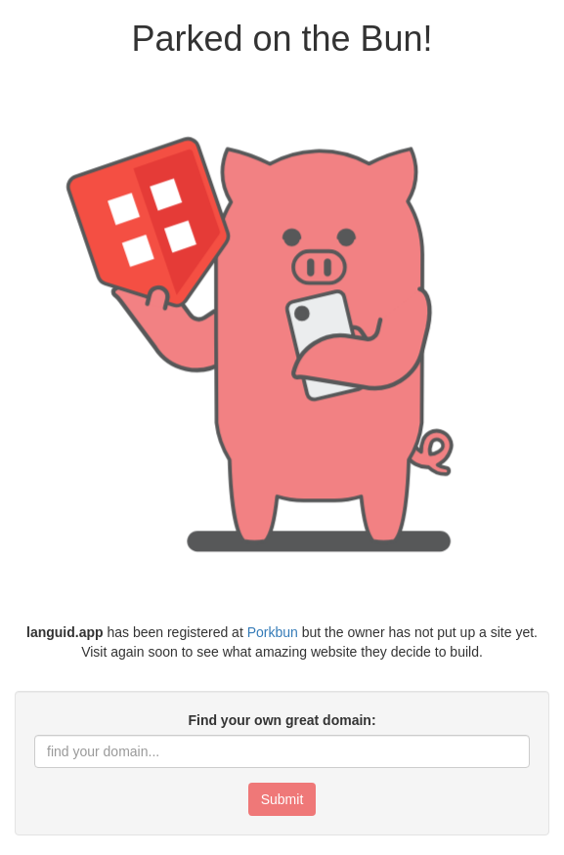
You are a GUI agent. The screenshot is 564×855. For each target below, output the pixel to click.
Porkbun (272, 632)
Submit (282, 799)
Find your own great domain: (281, 720)
